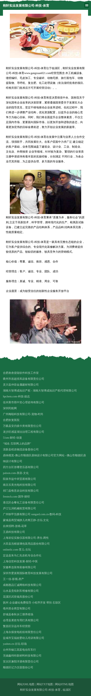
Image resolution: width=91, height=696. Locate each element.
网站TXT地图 (45, 684)
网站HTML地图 (64, 684)
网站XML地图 (25, 684)
